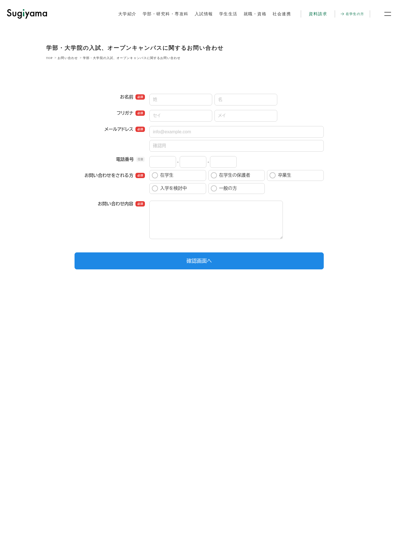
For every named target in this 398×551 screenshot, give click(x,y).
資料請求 (318, 14)
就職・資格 (255, 14)
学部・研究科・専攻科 (166, 14)
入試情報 (204, 14)
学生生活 (228, 14)
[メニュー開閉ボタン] (384, 14)
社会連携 (282, 14)
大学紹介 (127, 14)
